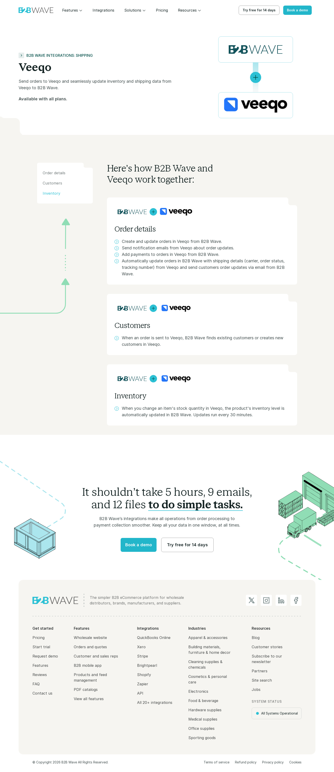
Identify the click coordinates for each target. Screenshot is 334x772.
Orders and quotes (90, 647)
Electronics (198, 691)
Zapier (142, 684)
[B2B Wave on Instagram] (266, 600)
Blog (256, 637)
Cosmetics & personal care (207, 679)
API (140, 693)
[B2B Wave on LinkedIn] (281, 600)
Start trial (41, 647)
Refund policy (246, 762)
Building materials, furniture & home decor (209, 650)
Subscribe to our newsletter (267, 659)
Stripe (142, 656)
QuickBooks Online (153, 637)
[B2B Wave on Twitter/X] (251, 600)
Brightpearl (147, 665)
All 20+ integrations (154, 702)
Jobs (256, 689)
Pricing (38, 637)
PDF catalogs (86, 689)
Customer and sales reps (96, 656)
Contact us (42, 693)
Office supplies (201, 728)
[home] (36, 10)
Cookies (295, 762)
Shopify (144, 674)
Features (40, 665)
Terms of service (216, 762)
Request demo (45, 656)
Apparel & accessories (208, 637)
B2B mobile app (88, 665)
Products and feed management (90, 677)
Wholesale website (90, 637)
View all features (89, 698)
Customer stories (267, 647)
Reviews (39, 674)
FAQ (36, 684)
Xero (141, 647)
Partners (259, 671)
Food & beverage (203, 700)
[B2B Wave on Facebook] (296, 600)
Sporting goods (202, 737)
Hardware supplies (205, 710)
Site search (262, 680)
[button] (72, 10)
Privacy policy (273, 762)
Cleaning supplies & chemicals (205, 664)
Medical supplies (202, 719)
